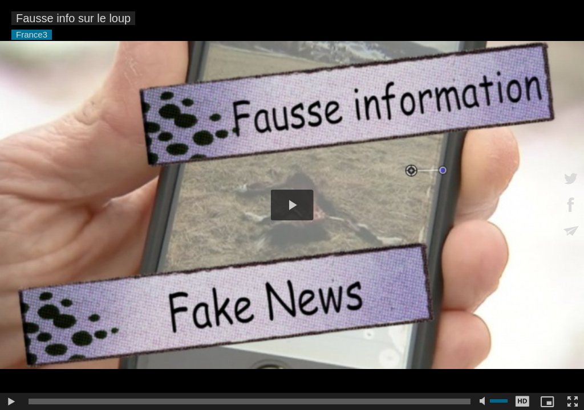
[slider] (250, 401)
